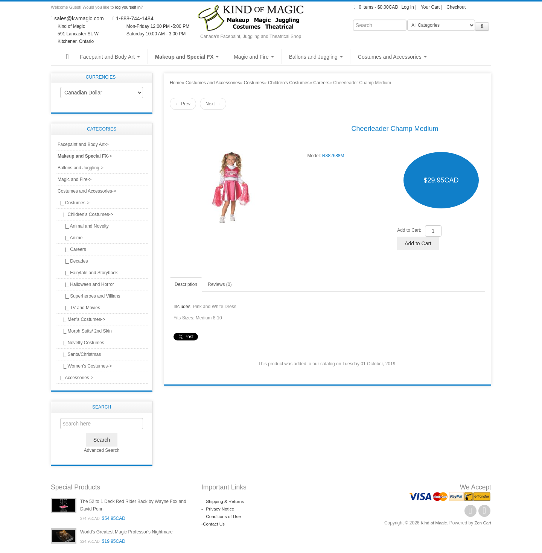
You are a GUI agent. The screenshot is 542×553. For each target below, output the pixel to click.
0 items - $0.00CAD (375, 7)
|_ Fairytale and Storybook (88, 272)
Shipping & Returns (223, 501)
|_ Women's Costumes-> (85, 366)
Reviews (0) (219, 284)
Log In (407, 7)
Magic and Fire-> (74, 179)
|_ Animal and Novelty (83, 226)
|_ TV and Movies (79, 307)
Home (176, 82)
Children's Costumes (288, 82)
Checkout (456, 7)
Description (186, 284)
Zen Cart (482, 523)
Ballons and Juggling (316, 57)
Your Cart (430, 7)
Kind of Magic (432, 523)
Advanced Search (102, 450)
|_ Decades (73, 261)
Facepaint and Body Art (110, 57)
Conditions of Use (221, 516)
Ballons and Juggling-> (81, 167)
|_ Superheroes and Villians (89, 296)
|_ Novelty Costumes (81, 342)
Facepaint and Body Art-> (83, 144)
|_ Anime (70, 237)
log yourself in (128, 7)
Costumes (254, 82)
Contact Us (214, 524)
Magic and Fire (254, 57)
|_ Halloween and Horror (86, 284)
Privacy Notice (218, 509)
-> (85, 156)
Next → (213, 103)
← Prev (182, 103)
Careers (321, 82)
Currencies (101, 77)
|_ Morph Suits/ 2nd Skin (85, 331)
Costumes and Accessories (392, 57)
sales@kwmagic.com (79, 18)
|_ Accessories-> (75, 377)
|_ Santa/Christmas (79, 354)
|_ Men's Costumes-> (81, 319)
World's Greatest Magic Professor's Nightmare (126, 532)
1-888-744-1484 (135, 18)
